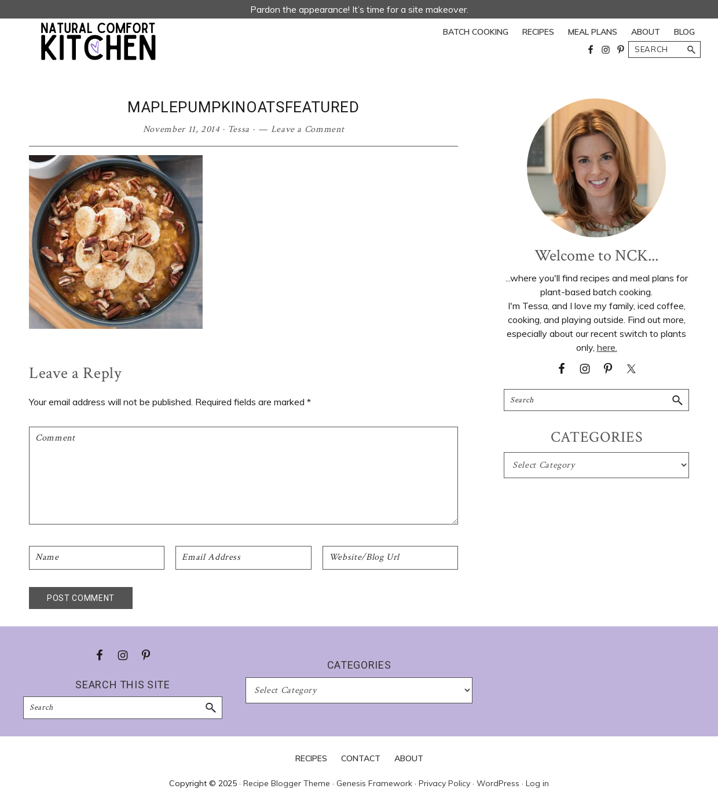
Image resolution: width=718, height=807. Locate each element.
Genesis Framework (374, 783)
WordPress (498, 783)
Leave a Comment (308, 129)
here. (607, 347)
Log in (537, 783)
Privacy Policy (444, 783)
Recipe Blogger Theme (286, 783)
